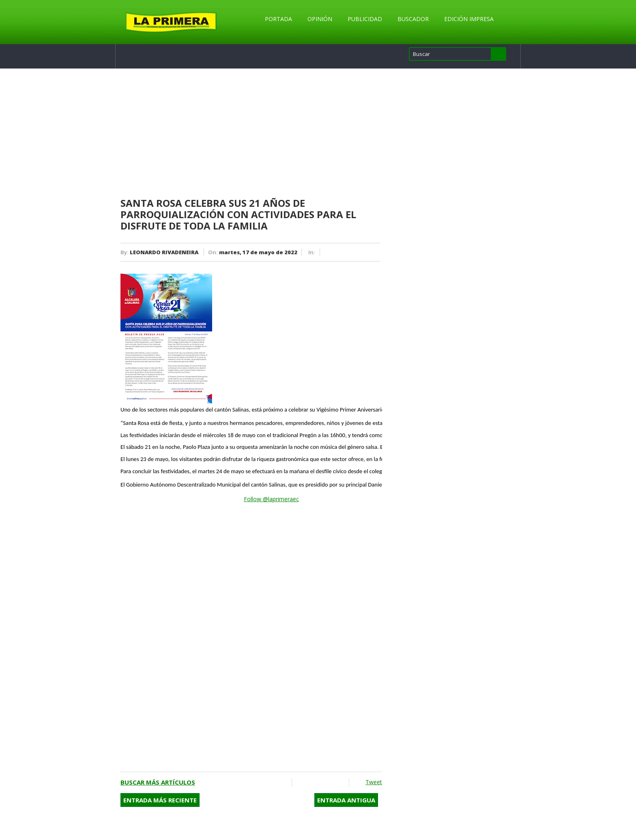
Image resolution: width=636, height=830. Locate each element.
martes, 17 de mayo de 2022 (258, 252)
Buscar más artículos (157, 782)
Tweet (373, 782)
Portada (278, 19)
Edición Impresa (469, 19)
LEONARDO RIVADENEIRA (164, 252)
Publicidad (365, 19)
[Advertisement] (251, 133)
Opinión (319, 19)
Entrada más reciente (160, 800)
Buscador (413, 19)
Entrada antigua (346, 800)
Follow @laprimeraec (271, 499)
